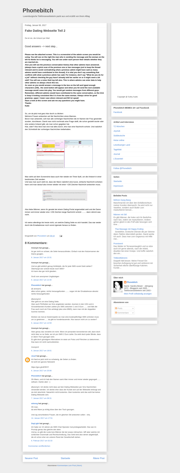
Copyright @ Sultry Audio (127, 97)
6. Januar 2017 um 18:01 (41, 351)
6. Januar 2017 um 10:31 (41, 257)
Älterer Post (98, 458)
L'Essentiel (118, 159)
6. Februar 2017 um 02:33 (41, 441)
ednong (34, 403)
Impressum (118, 186)
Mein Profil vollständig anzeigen (138, 294)
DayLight (35, 423)
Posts (118, 308)
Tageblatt (117, 149)
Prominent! (118, 243)
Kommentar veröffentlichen (39, 446)
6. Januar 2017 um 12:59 (41, 323)
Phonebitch (38, 10)
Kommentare (122, 313)
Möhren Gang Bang (122, 200)
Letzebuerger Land (121, 145)
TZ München (119, 126)
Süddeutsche (119, 135)
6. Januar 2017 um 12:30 (41, 280)
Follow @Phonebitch (122, 168)
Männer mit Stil (120, 214)
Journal (116, 154)
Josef (33, 356)
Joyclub (116, 131)
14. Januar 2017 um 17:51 (42, 418)
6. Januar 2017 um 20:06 (41, 371)
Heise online (118, 140)
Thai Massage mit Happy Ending (129, 229)
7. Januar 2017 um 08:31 (41, 398)
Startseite (65, 458)
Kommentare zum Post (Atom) (69, 465)
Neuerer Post (31, 458)
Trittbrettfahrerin (120, 258)
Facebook (117, 112)
